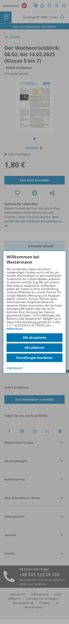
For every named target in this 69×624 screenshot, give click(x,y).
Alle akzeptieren (34, 338)
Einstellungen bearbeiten (34, 358)
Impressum (14, 368)
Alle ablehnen (34, 348)
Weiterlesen (15, 329)
